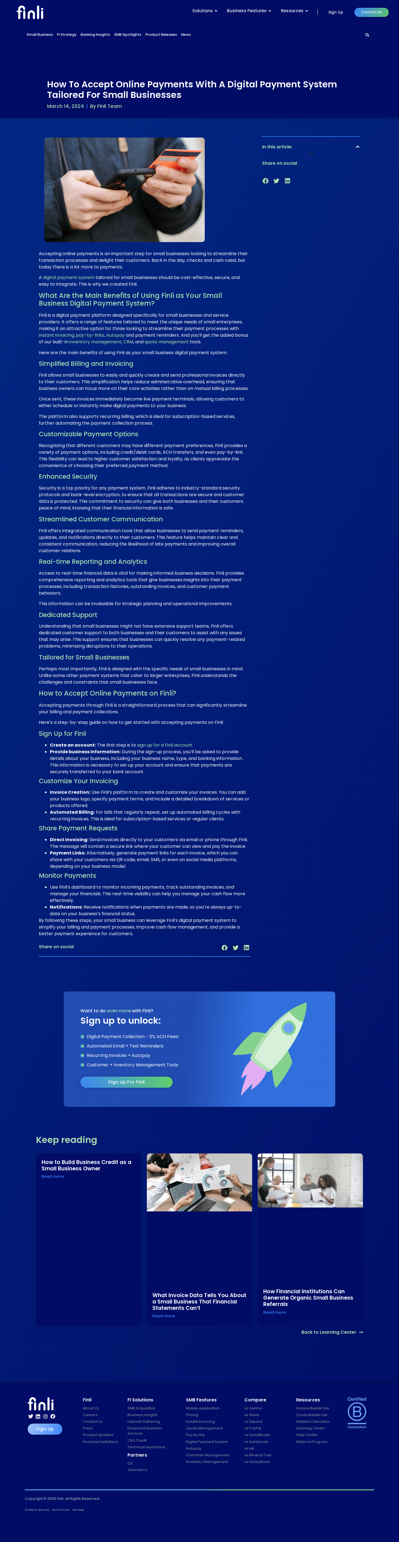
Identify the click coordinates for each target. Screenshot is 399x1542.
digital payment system (68, 277)
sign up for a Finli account (164, 745)
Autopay (115, 335)
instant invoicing (56, 335)
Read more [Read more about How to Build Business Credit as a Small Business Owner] (53, 1176)
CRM (128, 342)
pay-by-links (90, 335)
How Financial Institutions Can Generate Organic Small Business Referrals (308, 1298)
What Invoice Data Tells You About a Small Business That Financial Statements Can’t (199, 1302)
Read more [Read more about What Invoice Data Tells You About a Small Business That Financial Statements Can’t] (163, 1316)
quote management (167, 342)
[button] (225, 948)
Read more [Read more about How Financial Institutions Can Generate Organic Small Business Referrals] (274, 1312)
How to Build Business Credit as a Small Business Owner (86, 1165)
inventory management (95, 342)
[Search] (367, 35)
